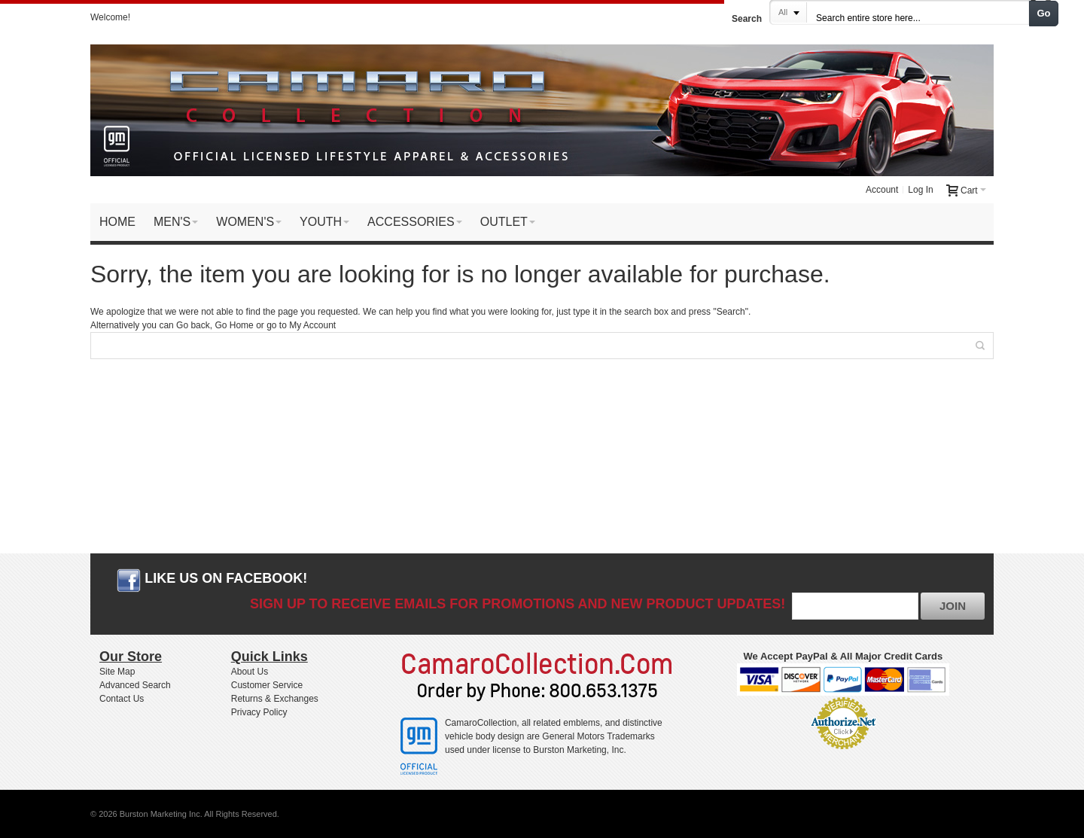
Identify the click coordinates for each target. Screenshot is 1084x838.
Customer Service (267, 685)
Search (747, 19)
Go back (193, 325)
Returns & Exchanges (274, 698)
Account (882, 189)
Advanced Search (135, 685)
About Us (249, 671)
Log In (920, 189)
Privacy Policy (259, 712)
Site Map (117, 671)
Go (1044, 13)
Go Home (234, 325)
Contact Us (121, 698)
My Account (312, 325)
